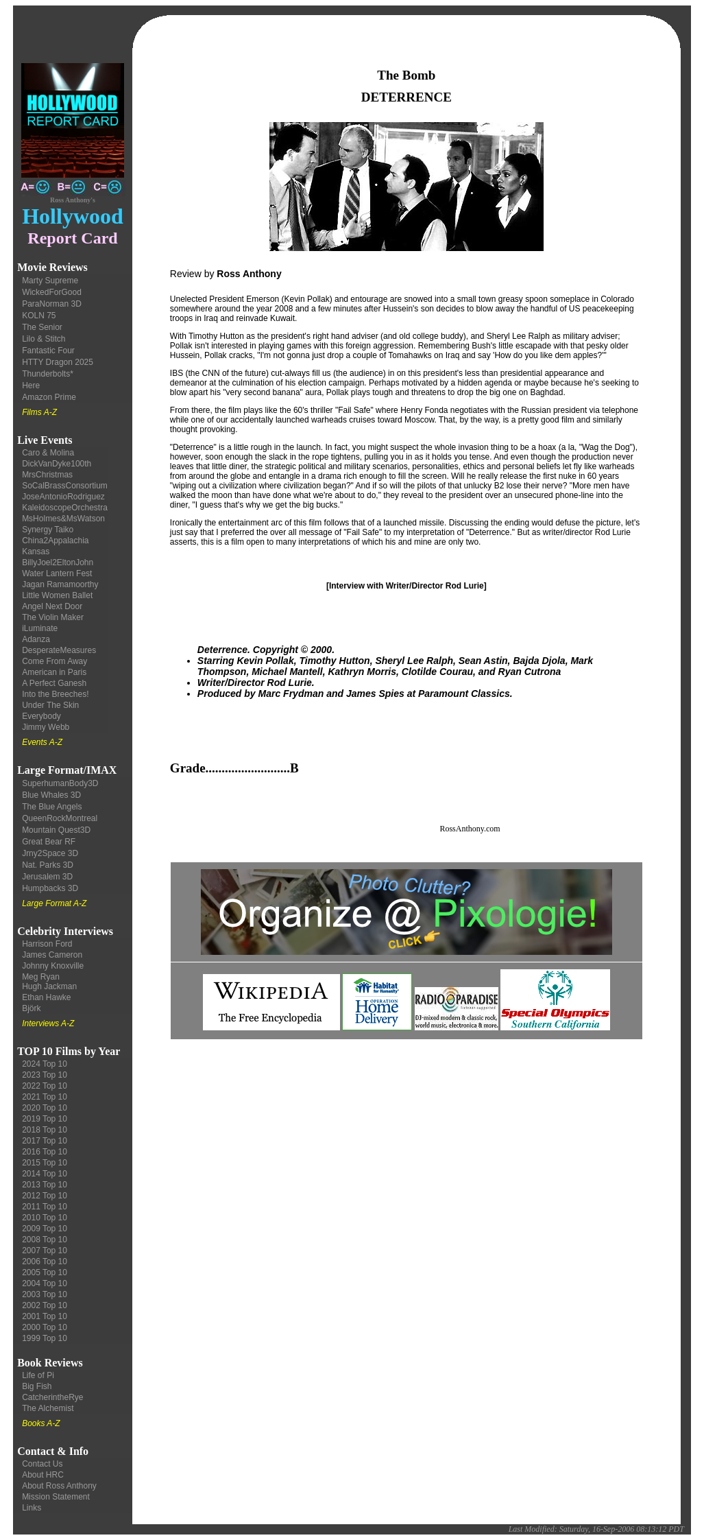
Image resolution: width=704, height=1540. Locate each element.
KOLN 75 (39, 315)
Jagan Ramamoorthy (60, 584)
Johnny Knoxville (53, 966)
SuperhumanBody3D (60, 783)
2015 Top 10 (44, 1163)
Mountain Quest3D (56, 830)
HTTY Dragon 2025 (57, 362)
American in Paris (54, 672)
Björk (31, 1008)
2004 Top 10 (44, 1283)
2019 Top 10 (44, 1119)
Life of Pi (38, 1375)
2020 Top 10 (44, 1108)
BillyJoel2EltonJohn (57, 562)
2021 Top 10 (44, 1097)
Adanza (36, 639)
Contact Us (42, 1464)
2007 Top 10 (44, 1250)
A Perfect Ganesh (54, 683)
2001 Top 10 (44, 1316)
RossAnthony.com (469, 828)
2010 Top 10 (44, 1217)
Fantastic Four (48, 350)
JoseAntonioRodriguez (63, 496)
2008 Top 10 (44, 1239)
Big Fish (36, 1386)
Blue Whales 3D (51, 795)
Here (31, 385)
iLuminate (40, 628)
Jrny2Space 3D (50, 853)
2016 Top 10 (44, 1152)
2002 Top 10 (44, 1305)
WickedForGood (52, 292)
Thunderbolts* (47, 374)
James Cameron (52, 955)
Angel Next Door (52, 606)
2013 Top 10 (44, 1184)
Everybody (41, 716)
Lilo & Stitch (43, 339)
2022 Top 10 (44, 1086)
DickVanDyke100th (56, 464)
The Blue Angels (52, 807)
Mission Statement (56, 1497)
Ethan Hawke (46, 997)
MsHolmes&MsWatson (63, 518)
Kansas (35, 551)
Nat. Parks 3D (47, 865)
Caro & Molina (48, 453)
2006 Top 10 (44, 1261)
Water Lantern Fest (57, 573)
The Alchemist (47, 1408)
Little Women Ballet (57, 595)
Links (31, 1508)
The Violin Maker (53, 617)
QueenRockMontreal (59, 818)
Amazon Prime (49, 397)
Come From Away (54, 661)
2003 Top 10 (44, 1294)
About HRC (43, 1475)
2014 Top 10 (44, 1173)
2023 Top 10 (44, 1075)
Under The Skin (50, 705)
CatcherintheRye (52, 1397)
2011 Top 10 (44, 1206)
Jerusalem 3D (47, 876)
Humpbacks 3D (50, 888)
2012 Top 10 (44, 1195)
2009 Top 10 (44, 1228)
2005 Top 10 (44, 1272)
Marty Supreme (50, 280)
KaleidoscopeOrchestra (65, 507)
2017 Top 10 (44, 1141)
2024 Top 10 (44, 1064)
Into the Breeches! (55, 694)
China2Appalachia (55, 540)
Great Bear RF (48, 841)
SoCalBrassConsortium (65, 485)
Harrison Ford (47, 944)
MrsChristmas (47, 474)
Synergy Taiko (47, 529)
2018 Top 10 (44, 1130)
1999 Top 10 (44, 1338)
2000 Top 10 (44, 1327)
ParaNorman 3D (52, 304)
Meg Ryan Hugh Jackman (49, 981)
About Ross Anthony (59, 1486)
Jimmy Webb (45, 727)
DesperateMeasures (59, 650)
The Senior (42, 327)
